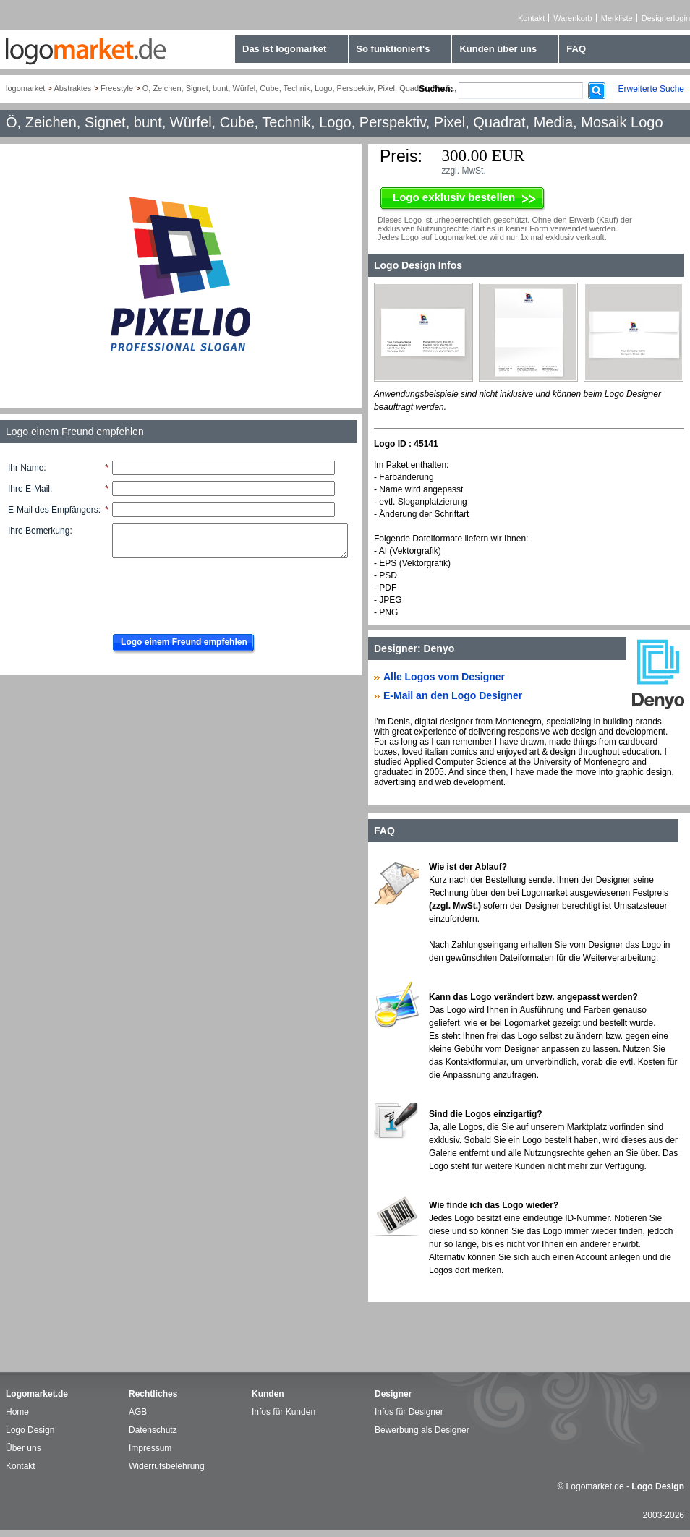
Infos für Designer (409, 1412)
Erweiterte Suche (651, 89)
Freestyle (117, 88)
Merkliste (617, 18)
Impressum (150, 1448)
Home (17, 1412)
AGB (138, 1412)
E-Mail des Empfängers (53, 510)
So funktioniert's (393, 48)
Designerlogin (666, 18)
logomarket (25, 88)
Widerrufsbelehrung (167, 1466)
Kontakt (531, 18)
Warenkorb (572, 18)
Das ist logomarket (284, 48)
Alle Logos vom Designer (444, 676)
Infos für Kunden (283, 1412)
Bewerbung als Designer (422, 1430)
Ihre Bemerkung (38, 531)
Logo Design (30, 1430)
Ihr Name (25, 468)
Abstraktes (72, 88)
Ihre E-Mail (29, 489)
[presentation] (215, 592)
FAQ (576, 48)
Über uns (23, 1448)
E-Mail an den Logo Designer (452, 695)
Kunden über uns (498, 48)
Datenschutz (153, 1430)
